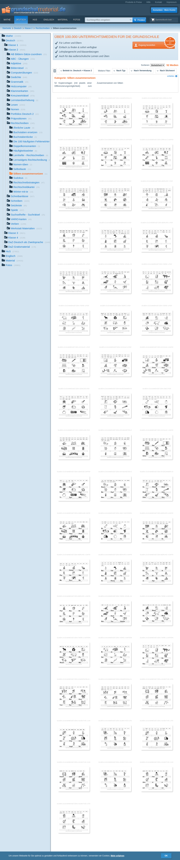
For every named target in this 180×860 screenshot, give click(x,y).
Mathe (7, 20)
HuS (35, 20)
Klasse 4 (14, 238)
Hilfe (148, 2)
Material (63, 20)
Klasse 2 (28, 28)
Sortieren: (145, 65)
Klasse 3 (14, 233)
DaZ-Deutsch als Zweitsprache (27, 242)
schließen (172, 76)
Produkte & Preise (133, 2)
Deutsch (21, 20)
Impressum (172, 2)
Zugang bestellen (156, 45)
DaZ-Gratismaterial (20, 247)
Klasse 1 (15, 45)
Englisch (49, 20)
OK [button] (166, 856)
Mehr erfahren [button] (117, 856)
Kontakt (158, 2)
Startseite (6, 28)
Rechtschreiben (43, 28)
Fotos (76, 20)
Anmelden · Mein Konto (164, 10)
